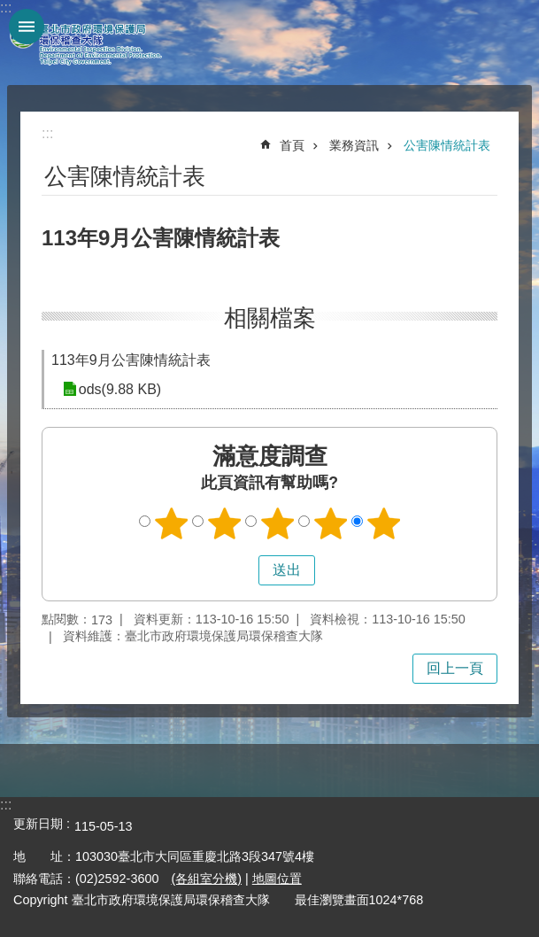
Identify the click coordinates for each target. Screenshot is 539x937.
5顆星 (383, 523)
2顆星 (224, 523)
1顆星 (171, 523)
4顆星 (330, 523)
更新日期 (38, 823)
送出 (241, 570)
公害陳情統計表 (447, 145)
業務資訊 (354, 145)
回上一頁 (455, 668)
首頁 (292, 145)
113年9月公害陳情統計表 (131, 360)
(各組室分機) (206, 878)
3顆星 (277, 523)
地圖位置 (277, 878)
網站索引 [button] (26, 26)
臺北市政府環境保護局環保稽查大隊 (97, 42)
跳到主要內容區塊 (9, 9)
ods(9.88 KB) (119, 389)
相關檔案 (270, 318)
